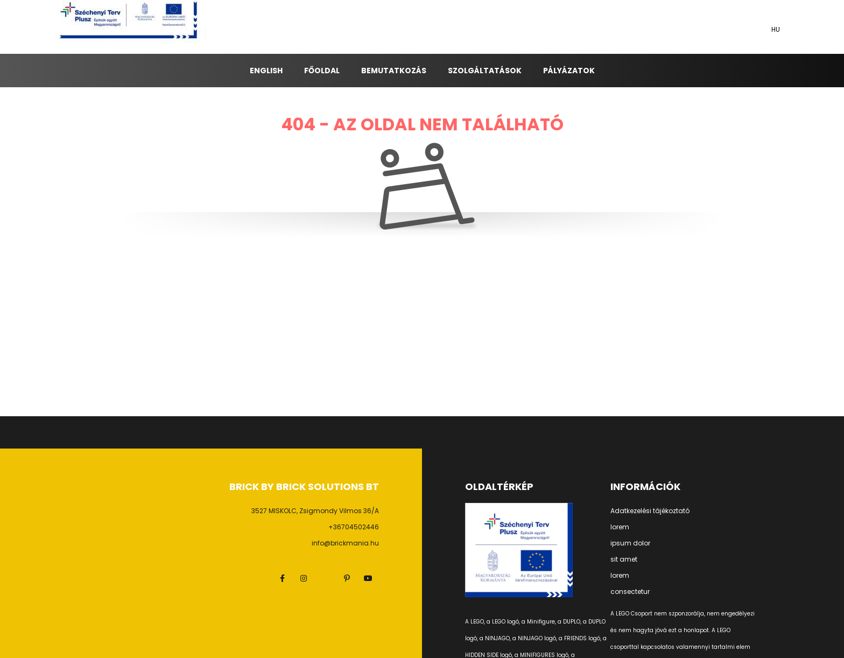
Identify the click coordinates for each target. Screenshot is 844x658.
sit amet (623, 559)
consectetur (630, 592)
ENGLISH (266, 70)
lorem (619, 527)
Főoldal (322, 70)
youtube (368, 578)
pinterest (346, 578)
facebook (282, 578)
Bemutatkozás (393, 70)
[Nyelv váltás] (777, 29)
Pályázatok (569, 70)
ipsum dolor (630, 543)
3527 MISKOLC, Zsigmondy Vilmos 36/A (315, 510)
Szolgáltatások (485, 70)
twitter (325, 578)
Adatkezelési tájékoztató (650, 511)
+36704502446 (353, 526)
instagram (303, 578)
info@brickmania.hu (345, 543)
